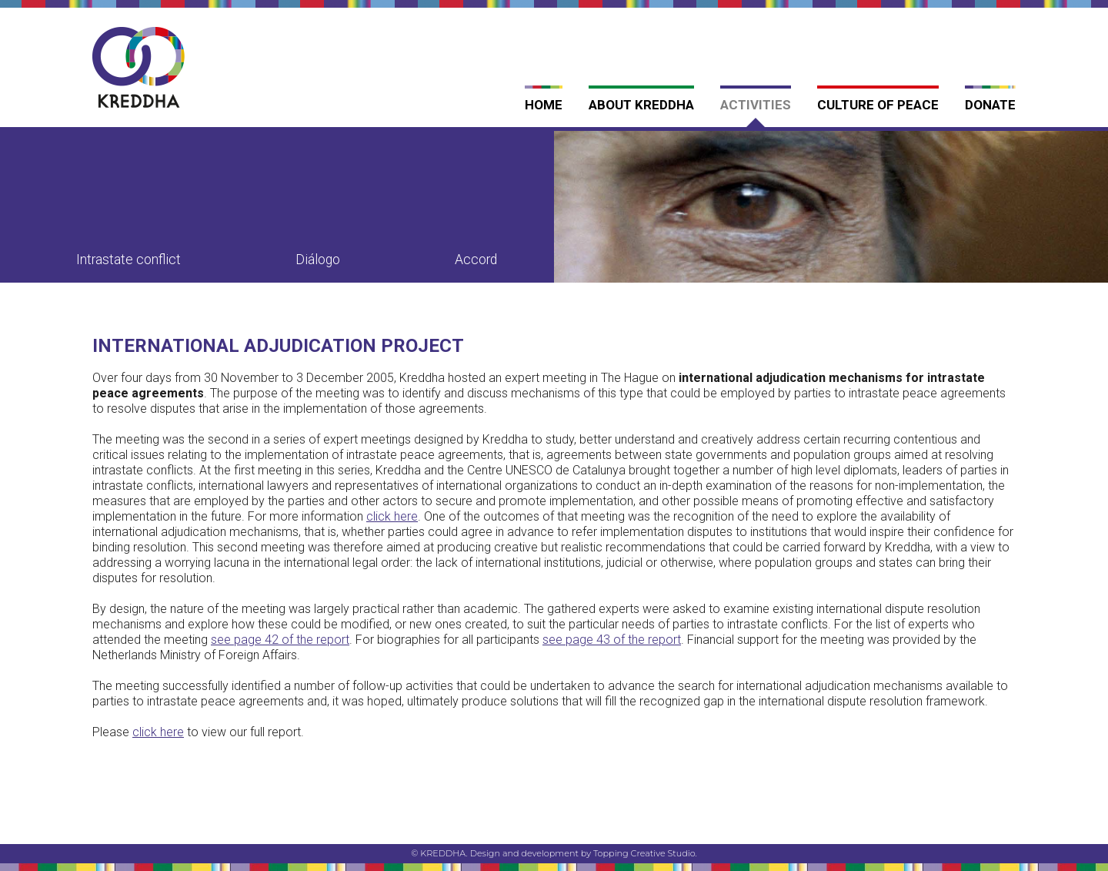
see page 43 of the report (611, 639)
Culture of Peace (878, 104)
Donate (990, 104)
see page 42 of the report (280, 639)
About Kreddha (641, 104)
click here (158, 732)
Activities (755, 104)
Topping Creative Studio (644, 853)
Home (543, 104)
